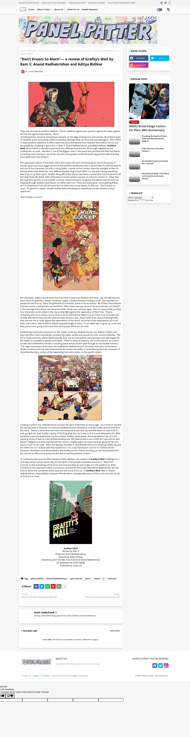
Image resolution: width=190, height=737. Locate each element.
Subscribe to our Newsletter (54, 3)
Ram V (88, 578)
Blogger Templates (41, 675)
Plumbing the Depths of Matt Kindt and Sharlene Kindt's (154, 138)
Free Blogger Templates (77, 675)
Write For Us (73, 9)
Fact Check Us (161, 675)
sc (104, 578)
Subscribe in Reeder (96, 3)
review (97, 578)
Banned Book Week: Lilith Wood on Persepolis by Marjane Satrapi (155, 176)
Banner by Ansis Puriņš (29, 3)
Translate (146, 200)
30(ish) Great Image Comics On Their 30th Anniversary (147, 128)
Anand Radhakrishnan (56, 578)
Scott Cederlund (44, 612)
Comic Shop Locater (144, 675)
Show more (115, 630)
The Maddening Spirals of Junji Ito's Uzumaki (155, 162)
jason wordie (76, 578)
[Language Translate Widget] (141, 197)
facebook (141, 58)
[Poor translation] (10, 696)
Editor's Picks (43, 9)
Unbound (31, 50)
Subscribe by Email (77, 3)
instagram (140, 65)
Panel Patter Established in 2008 (121, 3)
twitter (161, 58)
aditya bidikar (37, 578)
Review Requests (90, 9)
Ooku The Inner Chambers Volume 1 (153, 149)
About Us (58, 9)
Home (31, 9)
